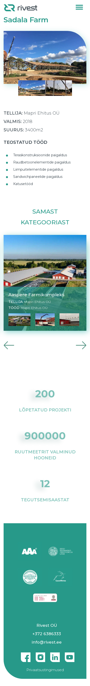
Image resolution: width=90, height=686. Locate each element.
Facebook (25, 655)
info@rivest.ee (47, 642)
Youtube (69, 655)
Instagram (40, 655)
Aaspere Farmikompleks (36, 294)
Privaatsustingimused (45, 670)
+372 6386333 (46, 633)
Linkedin (55, 655)
